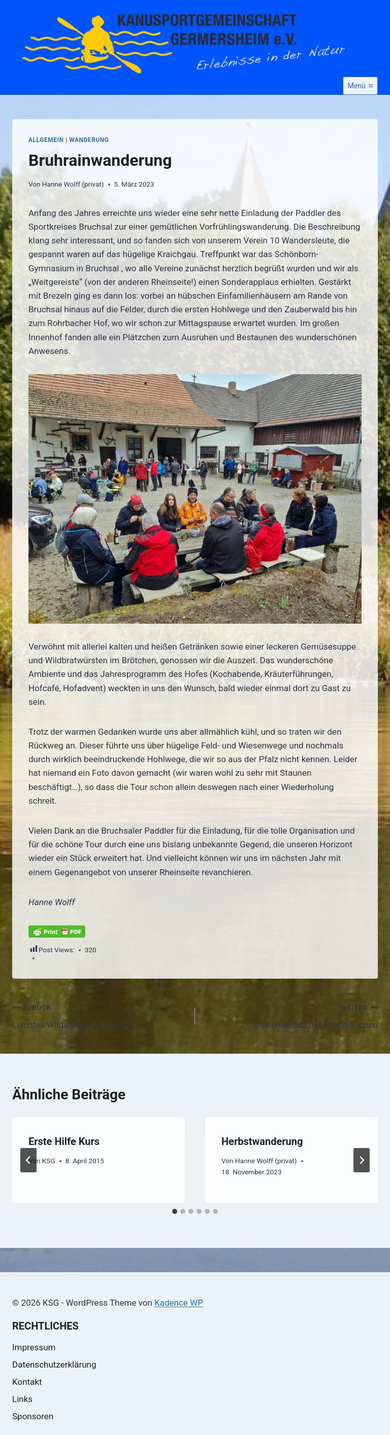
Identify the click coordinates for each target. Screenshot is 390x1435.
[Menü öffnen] (360, 86)
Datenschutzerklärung (54, 1364)
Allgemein (46, 140)
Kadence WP (178, 1303)
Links (22, 1399)
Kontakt (27, 1382)
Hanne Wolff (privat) (73, 184)
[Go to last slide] (28, 1160)
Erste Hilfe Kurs (64, 1141)
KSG (48, 1161)
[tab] (174, 1211)
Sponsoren (32, 1416)
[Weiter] (361, 1160)
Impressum (34, 1347)
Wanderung (89, 140)
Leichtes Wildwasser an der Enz (99, 1015)
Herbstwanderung (262, 1141)
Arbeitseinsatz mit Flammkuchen (291, 1015)
